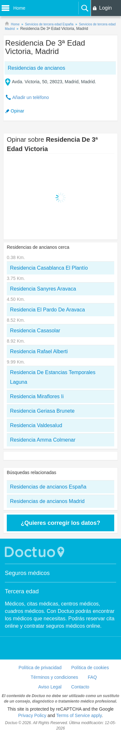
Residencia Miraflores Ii (37, 396)
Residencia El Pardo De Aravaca (47, 309)
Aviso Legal (49, 686)
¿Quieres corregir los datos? (60, 523)
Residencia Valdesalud (36, 425)
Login (105, 8)
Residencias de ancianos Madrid (47, 501)
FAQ (92, 677)
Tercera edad (22, 591)
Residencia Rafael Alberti (39, 351)
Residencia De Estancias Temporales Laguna (53, 377)
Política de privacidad (40, 667)
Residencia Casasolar (35, 330)
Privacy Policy (32, 715)
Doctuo (35, 552)
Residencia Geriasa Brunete (42, 411)
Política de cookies (90, 667)
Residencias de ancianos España (48, 486)
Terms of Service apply (79, 715)
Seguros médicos (27, 573)
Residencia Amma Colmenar (43, 440)
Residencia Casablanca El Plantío (49, 268)
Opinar (17, 110)
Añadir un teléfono (30, 97)
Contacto (80, 686)
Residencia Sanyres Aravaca (43, 289)
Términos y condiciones (54, 677)
